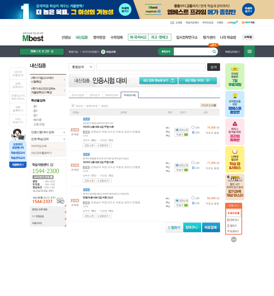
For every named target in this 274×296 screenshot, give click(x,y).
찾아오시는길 (142, 266)
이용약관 (200, 266)
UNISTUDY (203, 254)
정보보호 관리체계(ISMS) (193, 280)
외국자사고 (138, 37)
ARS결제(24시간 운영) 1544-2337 (48, 200)
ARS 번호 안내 (43, 177)
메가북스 (148, 254)
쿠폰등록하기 (18, 109)
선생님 (66, 37)
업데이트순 (92, 106)
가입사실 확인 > (211, 291)
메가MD (229, 254)
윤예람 (75, 134)
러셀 (91, 254)
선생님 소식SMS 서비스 (18, 97)
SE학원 (248, 37)
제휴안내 (125, 266)
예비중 (37, 119)
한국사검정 (77, 95)
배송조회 (111, 51)
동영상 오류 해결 (48, 209)
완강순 (104, 106)
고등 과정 (39, 124)
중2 (35, 110)
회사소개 (80, 266)
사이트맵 (185, 266)
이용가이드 (48, 223)
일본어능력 (111, 95)
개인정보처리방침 (219, 266)
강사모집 (110, 266)
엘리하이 (42, 254)
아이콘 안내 (208, 105)
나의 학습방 (228, 37)
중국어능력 (130, 95)
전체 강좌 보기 (17, 85)
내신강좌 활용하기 (41, 152)
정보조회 (63, 276)
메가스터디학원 (117, 254)
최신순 (79, 106)
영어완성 (99, 37)
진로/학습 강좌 (40, 139)
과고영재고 (159, 37)
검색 (213, 67)
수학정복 (116, 37)
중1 (35, 106)
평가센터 (209, 37)
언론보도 (95, 266)
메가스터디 (67, 254)
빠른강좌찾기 (232, 51)
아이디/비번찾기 (90, 51)
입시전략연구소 (187, 37)
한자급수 (95, 95)
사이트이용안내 (18, 73)
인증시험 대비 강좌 (42, 132)
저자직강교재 (38, 146)
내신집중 (82, 37)
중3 (35, 115)
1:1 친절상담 (48, 216)
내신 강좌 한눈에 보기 (157, 80)
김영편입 (176, 254)
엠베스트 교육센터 (165, 266)
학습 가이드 (198, 80)
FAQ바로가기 (18, 120)
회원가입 (73, 51)
